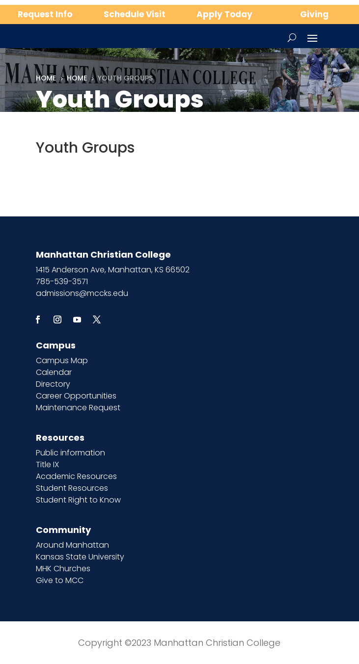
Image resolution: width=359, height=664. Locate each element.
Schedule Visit (135, 14)
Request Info (45, 14)
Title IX (47, 464)
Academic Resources (76, 476)
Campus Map (62, 360)
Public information (70, 452)
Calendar (54, 372)
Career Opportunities (76, 395)
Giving (314, 14)
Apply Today (224, 14)
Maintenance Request (78, 407)
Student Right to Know (78, 499)
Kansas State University (80, 556)
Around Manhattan (72, 545)
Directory (53, 384)
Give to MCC (59, 580)
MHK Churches (63, 568)
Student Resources (72, 488)
